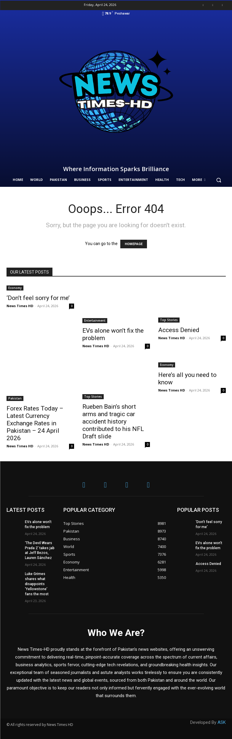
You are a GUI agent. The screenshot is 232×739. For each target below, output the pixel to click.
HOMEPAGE (134, 244)
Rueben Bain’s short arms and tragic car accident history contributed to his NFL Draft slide (113, 421)
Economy (15, 288)
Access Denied (178, 330)
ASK (221, 722)
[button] (219, 180)
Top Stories (169, 320)
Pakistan (15, 398)
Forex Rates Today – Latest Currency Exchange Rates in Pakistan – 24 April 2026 (35, 423)
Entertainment (94, 320)
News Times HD (20, 306)
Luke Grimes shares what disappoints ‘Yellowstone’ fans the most (36, 584)
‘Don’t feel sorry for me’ (38, 297)
